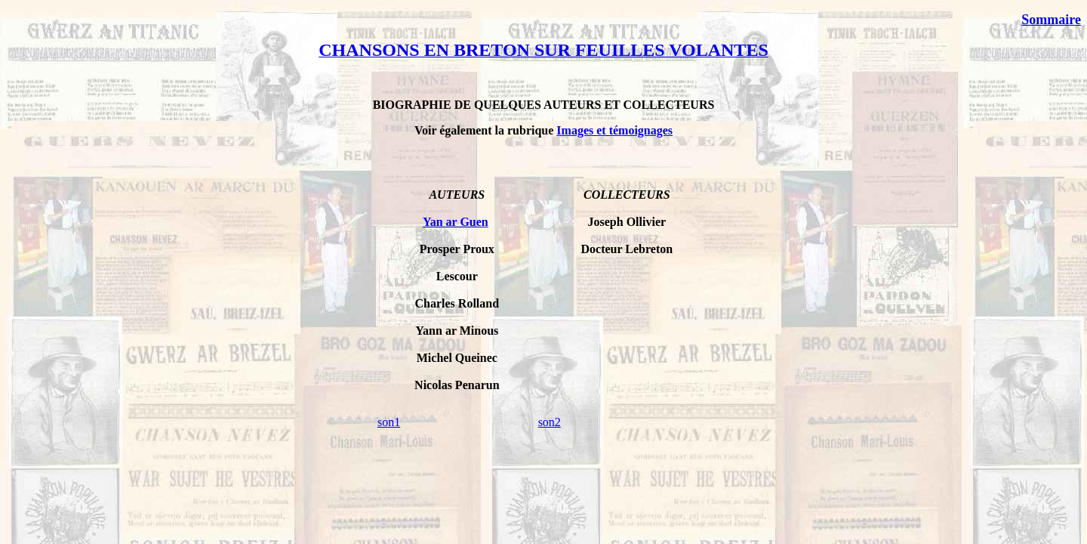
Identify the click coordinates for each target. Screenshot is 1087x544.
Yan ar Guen (455, 221)
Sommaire (1051, 19)
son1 (388, 422)
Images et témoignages (614, 130)
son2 (549, 422)
